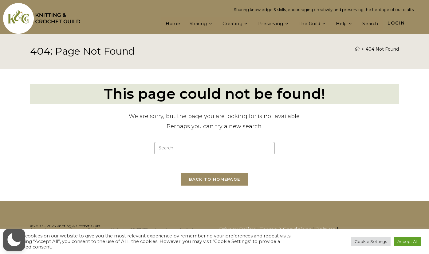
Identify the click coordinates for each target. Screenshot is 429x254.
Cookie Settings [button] (371, 241)
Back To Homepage (214, 179)
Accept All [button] (407, 241)
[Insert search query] (214, 148)
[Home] (357, 49)
